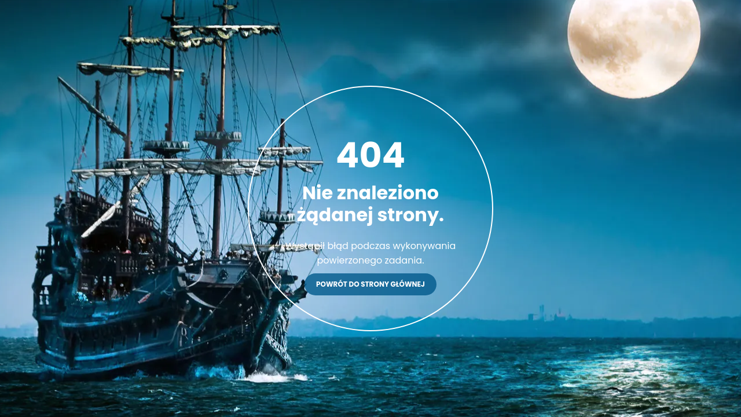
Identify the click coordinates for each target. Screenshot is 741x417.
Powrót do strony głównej (370, 284)
